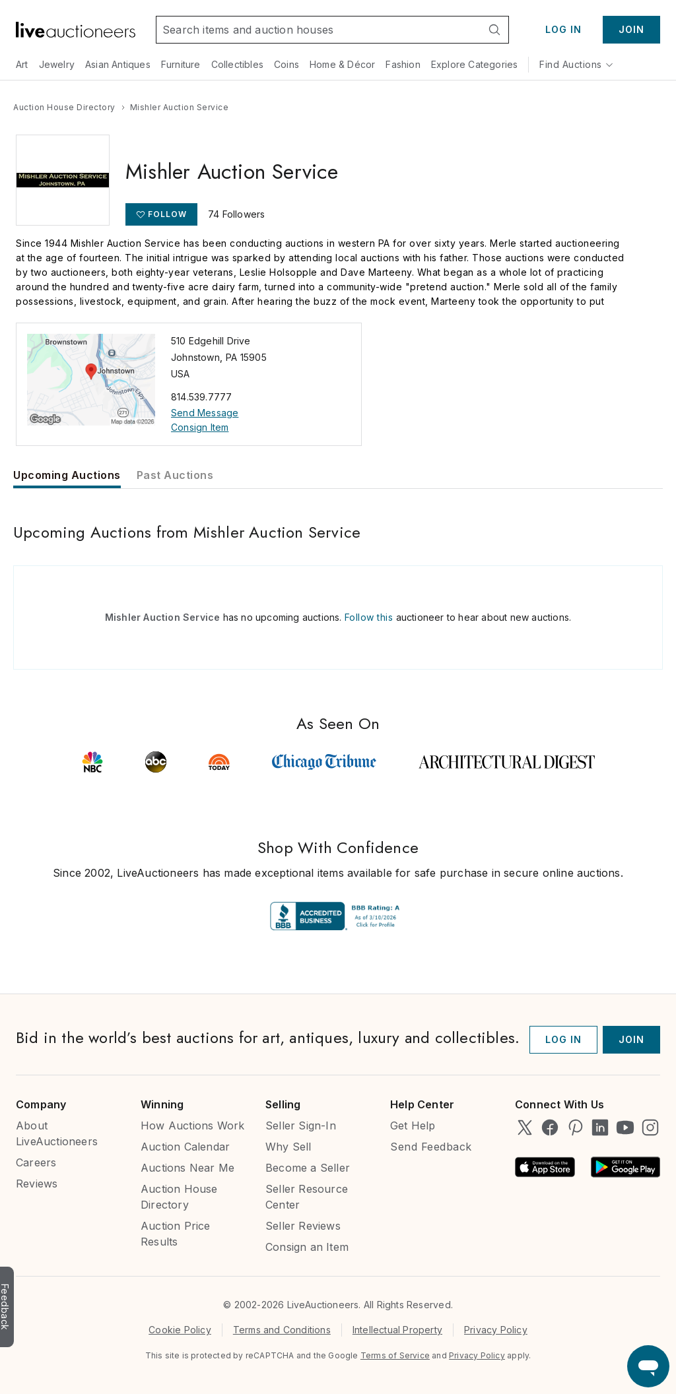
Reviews (36, 1183)
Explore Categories (474, 64)
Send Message (204, 412)
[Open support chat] (648, 1366)
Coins (286, 64)
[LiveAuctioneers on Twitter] (525, 1127)
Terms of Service (395, 1355)
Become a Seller (307, 1167)
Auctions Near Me (187, 1167)
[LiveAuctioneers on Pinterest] (575, 1127)
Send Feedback (431, 1146)
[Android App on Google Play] (625, 1167)
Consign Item (199, 427)
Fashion (403, 64)
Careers (36, 1162)
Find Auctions (576, 64)
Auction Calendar (185, 1146)
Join (631, 29)
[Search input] (318, 30)
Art (22, 64)
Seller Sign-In (300, 1125)
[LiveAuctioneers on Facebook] (550, 1127)
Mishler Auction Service (162, 617)
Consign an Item (307, 1246)
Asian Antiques (118, 64)
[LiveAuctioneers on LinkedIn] (600, 1127)
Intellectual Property (397, 1329)
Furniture (181, 64)
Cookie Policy (180, 1329)
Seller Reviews (303, 1225)
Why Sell (288, 1146)
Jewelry (57, 64)
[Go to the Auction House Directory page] (64, 107)
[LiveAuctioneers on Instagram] (650, 1127)
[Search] (494, 29)
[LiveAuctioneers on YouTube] (625, 1127)
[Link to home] (75, 30)
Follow (167, 214)
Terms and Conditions (282, 1329)
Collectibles (237, 64)
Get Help (413, 1125)
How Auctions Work (192, 1125)
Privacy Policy (495, 1329)
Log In (563, 29)
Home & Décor (342, 64)
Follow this (369, 617)
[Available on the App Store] (545, 1167)
